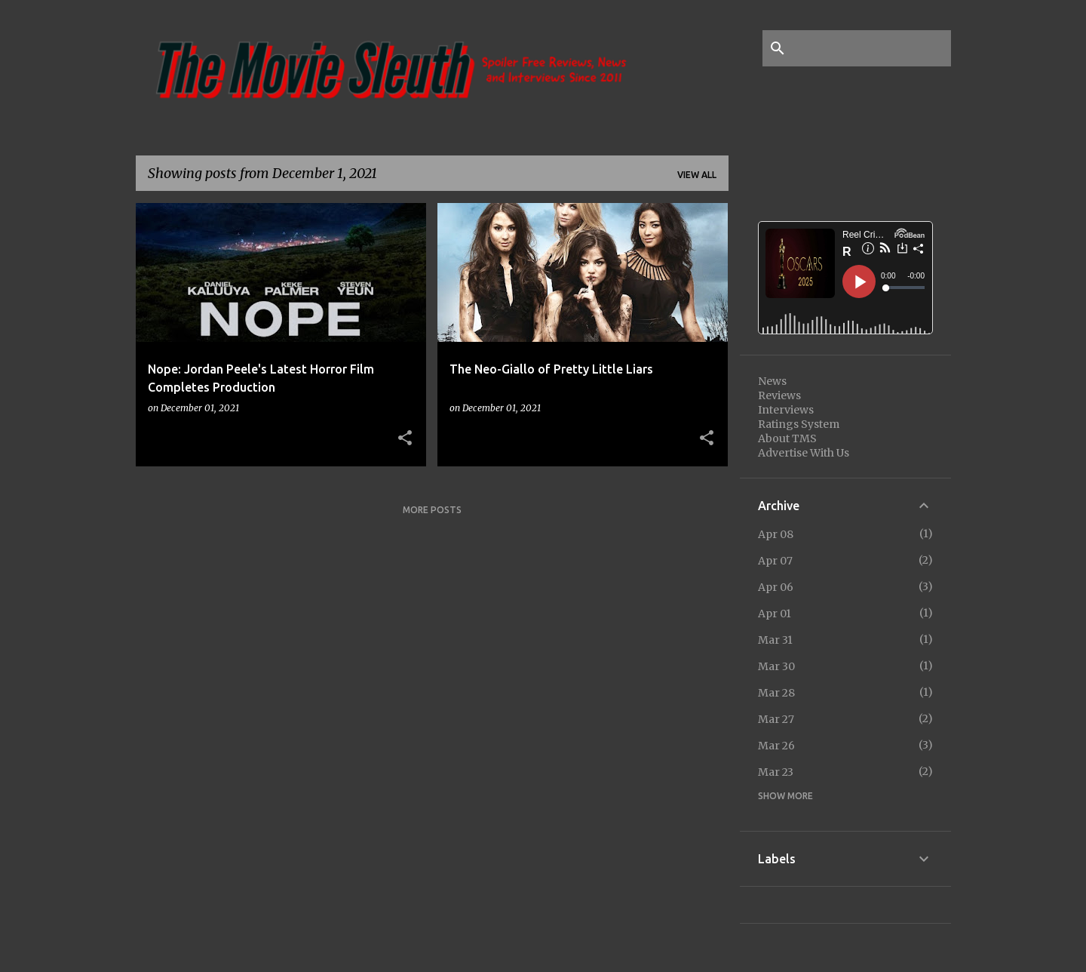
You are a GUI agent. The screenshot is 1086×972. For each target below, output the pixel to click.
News (772, 381)
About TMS (787, 438)
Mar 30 (776, 666)
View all (696, 175)
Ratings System (798, 424)
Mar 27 (776, 719)
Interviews (786, 410)
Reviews (779, 395)
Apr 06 (775, 587)
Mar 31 (775, 640)
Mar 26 (776, 745)
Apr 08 (775, 534)
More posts (432, 510)
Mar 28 (776, 693)
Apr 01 (774, 613)
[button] (405, 438)
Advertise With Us (803, 453)
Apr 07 (775, 561)
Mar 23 (775, 772)
